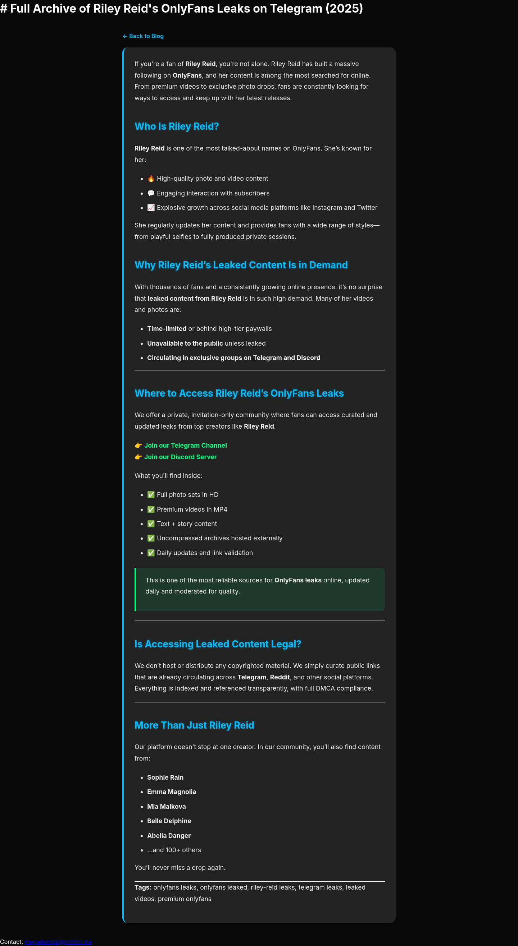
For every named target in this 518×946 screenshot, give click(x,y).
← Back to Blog (143, 36)
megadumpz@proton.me (58, 941)
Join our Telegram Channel (185, 445)
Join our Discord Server (180, 457)
